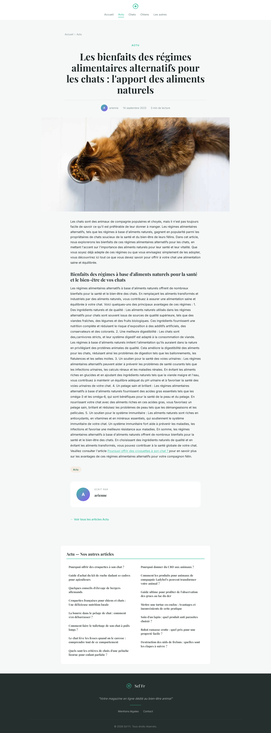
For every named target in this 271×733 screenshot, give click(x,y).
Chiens (144, 14)
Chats (132, 14)
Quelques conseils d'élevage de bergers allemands (94, 590)
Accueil (109, 14)
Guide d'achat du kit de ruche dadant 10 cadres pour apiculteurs (99, 577)
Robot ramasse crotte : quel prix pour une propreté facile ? (168, 631)
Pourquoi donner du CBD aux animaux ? (167, 567)
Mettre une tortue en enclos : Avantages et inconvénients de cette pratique (168, 606)
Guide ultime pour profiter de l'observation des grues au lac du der (169, 594)
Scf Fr (135, 686)
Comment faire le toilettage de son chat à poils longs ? (99, 627)
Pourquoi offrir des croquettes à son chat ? (138, 451)
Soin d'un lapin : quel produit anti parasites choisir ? (169, 619)
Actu (121, 14)
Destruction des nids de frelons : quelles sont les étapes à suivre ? (170, 644)
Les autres (160, 14)
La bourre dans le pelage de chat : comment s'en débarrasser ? (97, 615)
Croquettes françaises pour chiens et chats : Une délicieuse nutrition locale (97, 602)
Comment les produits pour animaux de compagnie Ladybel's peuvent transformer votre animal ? (168, 579)
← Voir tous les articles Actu (89, 519)
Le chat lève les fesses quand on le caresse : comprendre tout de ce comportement (97, 640)
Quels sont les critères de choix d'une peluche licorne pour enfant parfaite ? (99, 653)
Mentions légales (128, 711)
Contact (148, 711)
